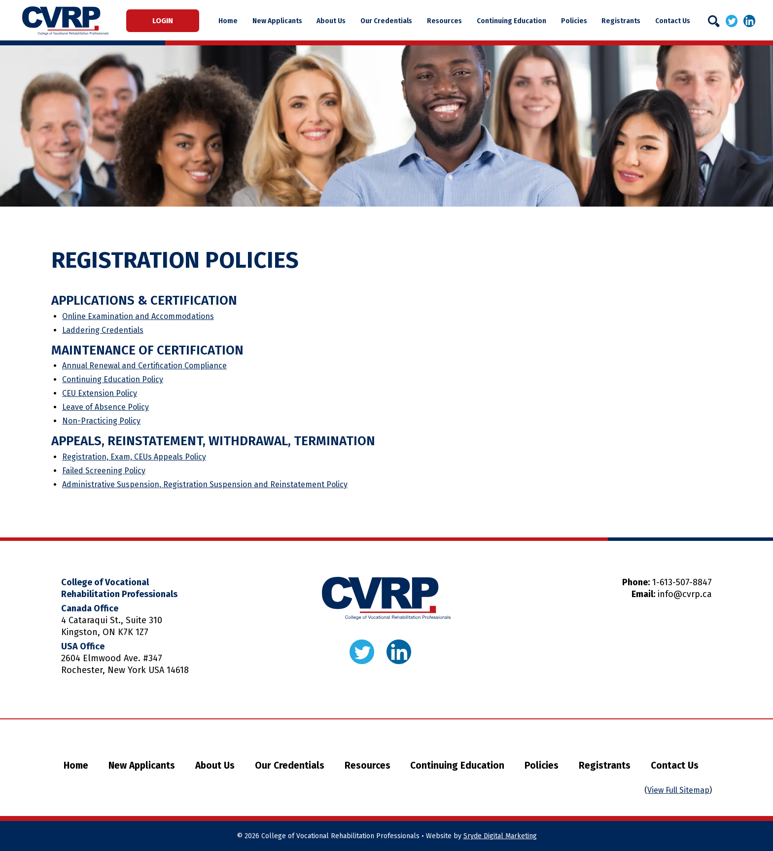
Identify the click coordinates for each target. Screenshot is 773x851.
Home (230, 20)
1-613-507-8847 (682, 582)
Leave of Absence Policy (105, 407)
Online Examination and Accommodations (138, 316)
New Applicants (279, 20)
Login (163, 20)
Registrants (620, 20)
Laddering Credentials (102, 330)
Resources (445, 20)
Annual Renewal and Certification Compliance (144, 365)
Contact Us (672, 20)
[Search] (714, 21)
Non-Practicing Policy (101, 421)
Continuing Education (512, 20)
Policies (574, 20)
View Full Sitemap (678, 790)
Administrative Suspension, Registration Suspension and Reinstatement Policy (205, 484)
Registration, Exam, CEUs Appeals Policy (134, 456)
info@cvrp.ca (685, 594)
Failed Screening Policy (103, 470)
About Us (333, 20)
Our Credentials (388, 20)
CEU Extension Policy (99, 393)
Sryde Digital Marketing (500, 836)
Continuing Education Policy (112, 379)
